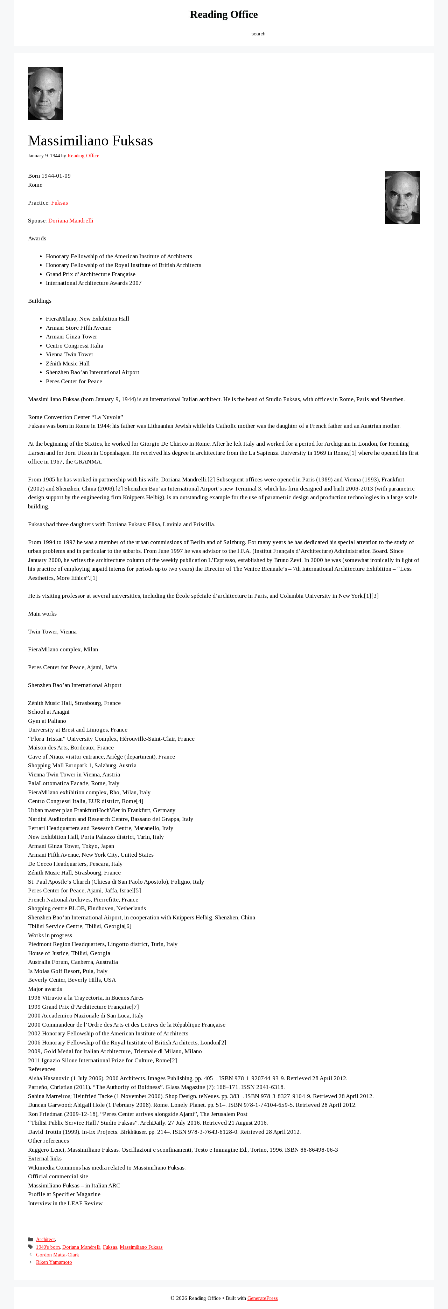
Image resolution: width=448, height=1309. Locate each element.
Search (258, 33)
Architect (45, 1239)
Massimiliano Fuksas (141, 1247)
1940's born (48, 1247)
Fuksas (59, 202)
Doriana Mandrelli (70, 220)
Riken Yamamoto (54, 1262)
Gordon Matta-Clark (57, 1254)
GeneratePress (262, 1298)
